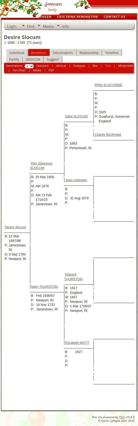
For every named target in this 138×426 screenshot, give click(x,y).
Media (48, 26)
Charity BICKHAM (108, 135)
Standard (42, 66)
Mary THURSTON (44, 287)
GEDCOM (33, 59)
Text (108, 66)
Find (31, 26)
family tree (79, 21)
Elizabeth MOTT (77, 343)
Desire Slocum (15, 227)
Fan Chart (19, 70)
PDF (51, 70)
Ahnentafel (125, 66)
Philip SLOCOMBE (108, 85)
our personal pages (19, 21)
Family (14, 59)
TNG (122, 417)
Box (95, 66)
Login (12, 26)
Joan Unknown (76, 180)
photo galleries (52, 21)
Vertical (61, 66)
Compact (79, 66)
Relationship (89, 52)
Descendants (63, 52)
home (100, 21)
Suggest (53, 59)
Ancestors (38, 52)
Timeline (111, 52)
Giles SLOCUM (76, 116)
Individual (16, 52)
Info (65, 26)
